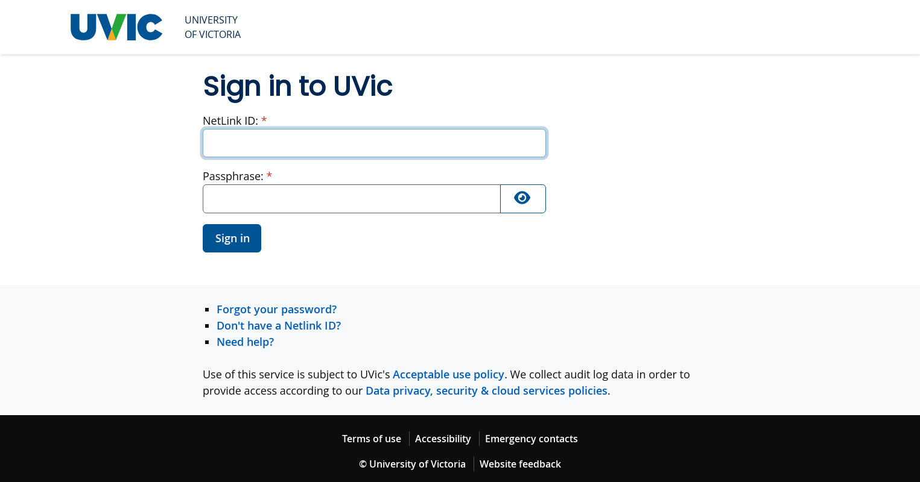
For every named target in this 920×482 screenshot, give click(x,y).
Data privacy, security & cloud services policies (487, 390)
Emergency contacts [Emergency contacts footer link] (531, 438)
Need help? (245, 341)
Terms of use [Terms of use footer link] (371, 438)
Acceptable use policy (448, 374)
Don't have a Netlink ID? (279, 325)
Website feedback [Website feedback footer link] (520, 464)
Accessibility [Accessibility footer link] (443, 438)
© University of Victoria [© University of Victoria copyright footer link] (412, 464)
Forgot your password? (277, 309)
